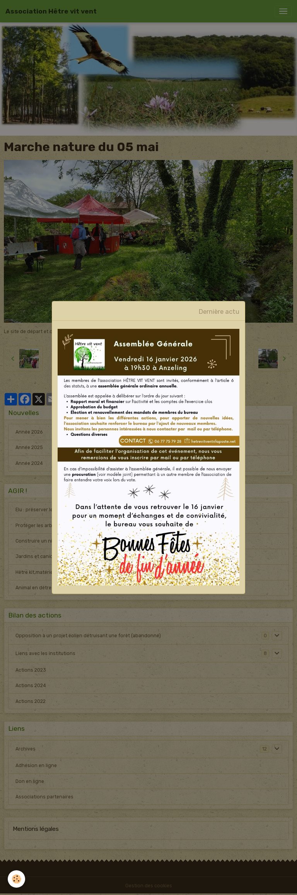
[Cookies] (16, 879)
